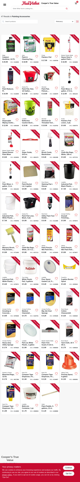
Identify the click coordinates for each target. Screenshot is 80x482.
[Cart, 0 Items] (76, 3)
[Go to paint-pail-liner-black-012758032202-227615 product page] (30, 208)
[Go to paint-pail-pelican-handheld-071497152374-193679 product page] (49, 81)
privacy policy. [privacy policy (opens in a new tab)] (7, 475)
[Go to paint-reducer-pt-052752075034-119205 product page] (10, 81)
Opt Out (68, 473)
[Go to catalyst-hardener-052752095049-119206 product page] (10, 50)
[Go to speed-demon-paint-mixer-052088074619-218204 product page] (10, 145)
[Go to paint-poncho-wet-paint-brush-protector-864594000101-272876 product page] (49, 240)
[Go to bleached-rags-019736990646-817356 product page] (10, 367)
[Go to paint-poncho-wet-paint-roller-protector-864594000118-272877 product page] (69, 240)
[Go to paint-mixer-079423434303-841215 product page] (69, 81)
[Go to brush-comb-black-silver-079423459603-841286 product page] (49, 145)
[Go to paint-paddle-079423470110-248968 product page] (49, 399)
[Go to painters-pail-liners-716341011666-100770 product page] (69, 113)
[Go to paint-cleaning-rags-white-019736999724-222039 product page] (30, 50)
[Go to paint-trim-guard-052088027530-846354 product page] (49, 335)
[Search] (66, 8)
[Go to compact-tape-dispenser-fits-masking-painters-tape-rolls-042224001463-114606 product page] (10, 399)
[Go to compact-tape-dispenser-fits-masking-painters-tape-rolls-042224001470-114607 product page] (49, 367)
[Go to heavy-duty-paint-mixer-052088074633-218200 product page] (69, 50)
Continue (68, 468)
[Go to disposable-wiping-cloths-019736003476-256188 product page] (10, 113)
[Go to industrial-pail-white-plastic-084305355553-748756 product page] (10, 208)
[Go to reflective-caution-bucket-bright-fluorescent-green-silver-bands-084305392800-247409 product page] (30, 113)
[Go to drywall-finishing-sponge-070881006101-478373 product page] (69, 208)
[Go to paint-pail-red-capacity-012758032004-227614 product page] (30, 81)
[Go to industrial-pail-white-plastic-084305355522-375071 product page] (10, 272)
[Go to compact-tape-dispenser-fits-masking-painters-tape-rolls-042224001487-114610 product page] (30, 367)
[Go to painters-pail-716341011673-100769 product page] (49, 50)
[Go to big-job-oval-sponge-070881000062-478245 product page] (49, 304)
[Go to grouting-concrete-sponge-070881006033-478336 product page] (10, 304)
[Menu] (4, 4)
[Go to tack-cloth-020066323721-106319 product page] (69, 335)
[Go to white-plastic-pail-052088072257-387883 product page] (30, 272)
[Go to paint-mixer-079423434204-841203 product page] (10, 177)
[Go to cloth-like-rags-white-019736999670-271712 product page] (69, 145)
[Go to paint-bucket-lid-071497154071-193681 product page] (30, 177)
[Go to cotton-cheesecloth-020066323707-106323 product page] (69, 304)
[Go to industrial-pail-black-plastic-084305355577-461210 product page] (69, 177)
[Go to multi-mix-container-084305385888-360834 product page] (30, 399)
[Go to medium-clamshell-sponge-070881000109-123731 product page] (30, 304)
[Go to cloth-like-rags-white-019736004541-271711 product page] (30, 240)
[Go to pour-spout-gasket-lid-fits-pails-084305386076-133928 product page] (49, 272)
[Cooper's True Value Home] (31, 3)
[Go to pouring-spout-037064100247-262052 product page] (69, 367)
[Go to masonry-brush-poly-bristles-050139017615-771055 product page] (10, 240)
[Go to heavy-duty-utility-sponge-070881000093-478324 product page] (10, 335)
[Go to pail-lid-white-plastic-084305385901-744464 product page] (30, 335)
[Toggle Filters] (77, 21)
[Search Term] (40, 9)
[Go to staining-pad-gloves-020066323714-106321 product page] (49, 177)
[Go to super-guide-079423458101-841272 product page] (30, 145)
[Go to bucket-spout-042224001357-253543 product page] (69, 272)
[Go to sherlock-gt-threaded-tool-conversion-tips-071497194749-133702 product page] (49, 113)
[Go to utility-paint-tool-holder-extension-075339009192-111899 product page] (49, 208)
